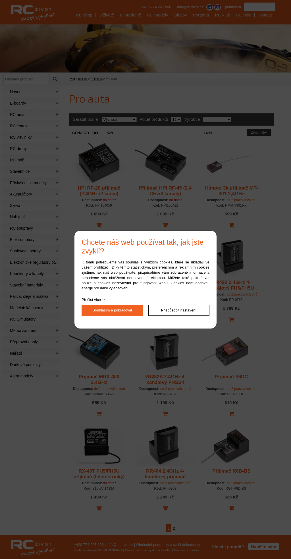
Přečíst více (91, 300)
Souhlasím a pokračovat (112, 310)
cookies (166, 262)
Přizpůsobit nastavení (178, 310)
